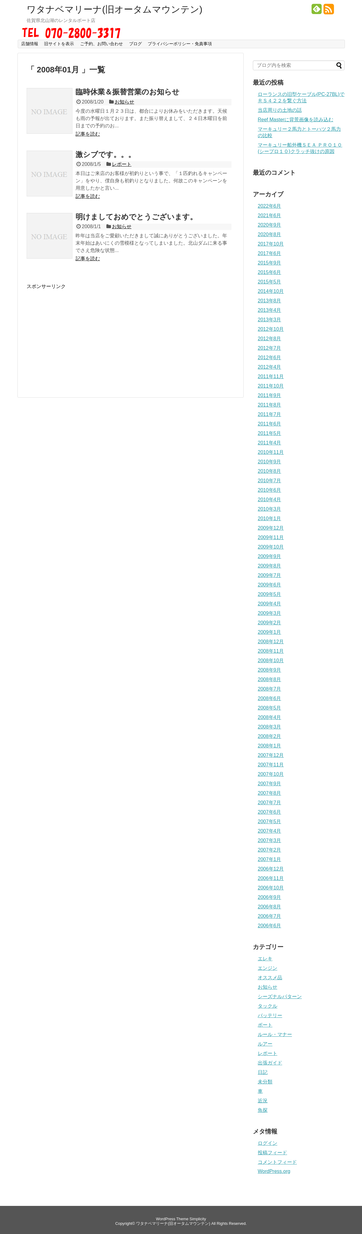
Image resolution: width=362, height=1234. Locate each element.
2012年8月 (269, 338)
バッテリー (270, 1015)
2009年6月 (269, 584)
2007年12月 (271, 755)
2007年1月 (269, 859)
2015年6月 (269, 272)
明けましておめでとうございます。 (136, 217)
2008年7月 (269, 689)
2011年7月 (269, 414)
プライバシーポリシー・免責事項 (180, 43)
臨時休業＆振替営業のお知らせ (127, 92)
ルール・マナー (275, 1034)
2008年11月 (271, 651)
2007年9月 (269, 783)
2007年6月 (269, 812)
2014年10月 (271, 291)
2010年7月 (269, 480)
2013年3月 (269, 319)
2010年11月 (271, 452)
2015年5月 (269, 281)
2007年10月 (271, 774)
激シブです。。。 (105, 154)
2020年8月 (269, 234)
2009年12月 (271, 528)
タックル (267, 1006)
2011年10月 (271, 386)
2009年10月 (271, 546)
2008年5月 (269, 707)
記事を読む (88, 134)
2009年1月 (269, 632)
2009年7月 (269, 575)
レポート (121, 164)
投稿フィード (272, 1152)
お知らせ (124, 101)
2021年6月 (269, 215)
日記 (263, 1072)
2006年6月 (269, 925)
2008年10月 (271, 660)
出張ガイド (270, 1062)
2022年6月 (269, 206)
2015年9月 (269, 262)
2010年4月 (269, 499)
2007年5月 (269, 821)
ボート (265, 1025)
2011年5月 (269, 433)
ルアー (265, 1043)
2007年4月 (269, 831)
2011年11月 (271, 376)
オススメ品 (270, 977)
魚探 (263, 1110)
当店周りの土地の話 (280, 110)
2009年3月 (269, 613)
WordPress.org (274, 1171)
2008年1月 (269, 745)
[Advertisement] (78, 332)
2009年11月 (271, 537)
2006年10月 (271, 887)
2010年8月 (269, 471)
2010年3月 (269, 509)
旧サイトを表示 (59, 43)
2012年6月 (269, 357)
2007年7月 (269, 802)
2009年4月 (269, 603)
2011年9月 (269, 395)
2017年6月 (269, 253)
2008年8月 (269, 679)
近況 (263, 1100)
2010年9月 (269, 461)
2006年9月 (269, 897)
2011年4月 (269, 442)
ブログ (135, 43)
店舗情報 (29, 43)
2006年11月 (271, 878)
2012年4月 (269, 367)
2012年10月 (271, 329)
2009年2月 (269, 622)
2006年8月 (269, 906)
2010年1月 (269, 518)
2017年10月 (271, 243)
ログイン (267, 1143)
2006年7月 (269, 916)
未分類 (265, 1081)
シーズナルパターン (280, 996)
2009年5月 (269, 594)
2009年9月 (269, 556)
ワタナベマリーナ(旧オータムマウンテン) (114, 9)
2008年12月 (271, 641)
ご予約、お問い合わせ (101, 43)
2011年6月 (269, 423)
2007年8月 (269, 793)
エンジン (267, 968)
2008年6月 (269, 698)
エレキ (265, 958)
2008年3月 (269, 726)
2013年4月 (269, 310)
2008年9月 (269, 670)
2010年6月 (269, 490)
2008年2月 (269, 736)
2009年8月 (269, 565)
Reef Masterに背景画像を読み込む (295, 119)
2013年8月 (269, 300)
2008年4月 (269, 717)
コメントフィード (277, 1162)
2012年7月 (269, 348)
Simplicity (198, 1219)
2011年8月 (269, 404)
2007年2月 (269, 849)
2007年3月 (269, 840)
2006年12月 (271, 868)
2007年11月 (271, 764)
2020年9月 (269, 225)
